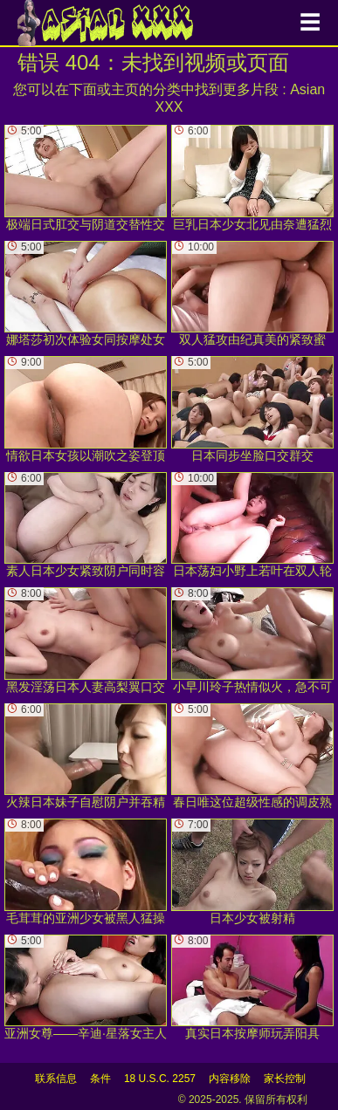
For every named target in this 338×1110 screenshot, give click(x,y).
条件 (100, 1078)
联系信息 (56, 1078)
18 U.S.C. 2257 (160, 1078)
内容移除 (230, 1078)
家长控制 (285, 1078)
